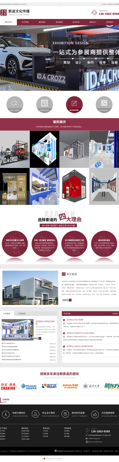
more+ (115, 313)
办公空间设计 (25, 436)
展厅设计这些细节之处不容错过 (11, 356)
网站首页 (8, 22)
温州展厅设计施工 (69, 284)
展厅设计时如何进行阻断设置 (10, 350)
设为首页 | (105, 4)
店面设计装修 (25, 439)
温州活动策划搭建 (81, 284)
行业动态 (21, 313)
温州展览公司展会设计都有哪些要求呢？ (91, 350)
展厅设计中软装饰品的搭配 (9, 346)
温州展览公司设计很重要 (91, 323)
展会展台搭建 (25, 431)
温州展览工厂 (95, 281)
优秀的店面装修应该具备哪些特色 (11, 359)
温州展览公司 (86, 281)
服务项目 (42, 22)
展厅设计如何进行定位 (8, 343)
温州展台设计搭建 (97, 451)
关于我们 (2, 431)
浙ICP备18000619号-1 (47, 451)
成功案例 (59, 22)
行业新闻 (45, 433)
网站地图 (116, 4)
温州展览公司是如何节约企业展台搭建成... (91, 336)
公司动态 (45, 431)
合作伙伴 (76, 22)
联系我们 (109, 22)
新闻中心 (92, 22)
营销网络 (2, 436)
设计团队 (66, 433)
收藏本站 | (111, 4)
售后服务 (2, 433)
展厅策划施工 (25, 433)
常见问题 (45, 436)
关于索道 (25, 22)
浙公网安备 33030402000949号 (64, 451)
